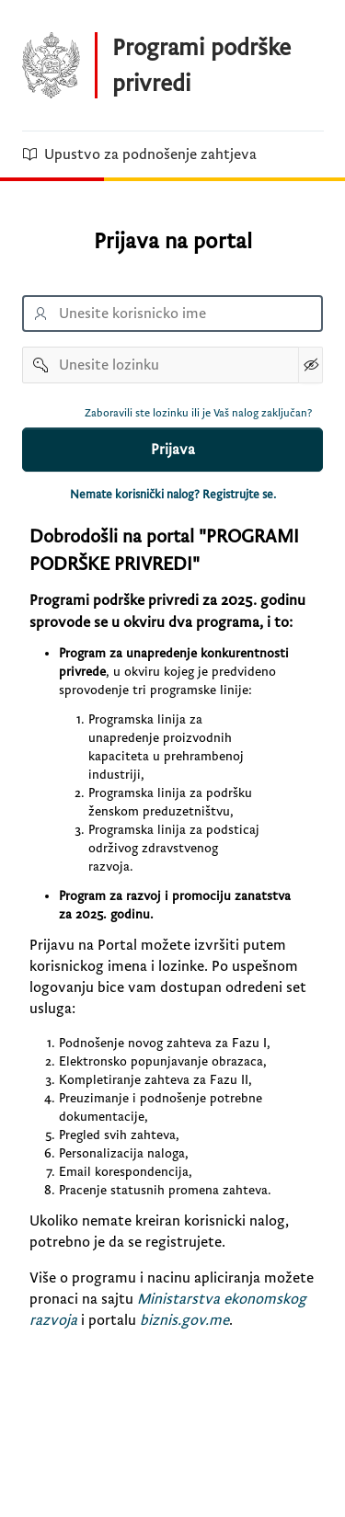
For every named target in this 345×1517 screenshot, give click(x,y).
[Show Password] (310, 365)
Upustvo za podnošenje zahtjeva (139, 154)
